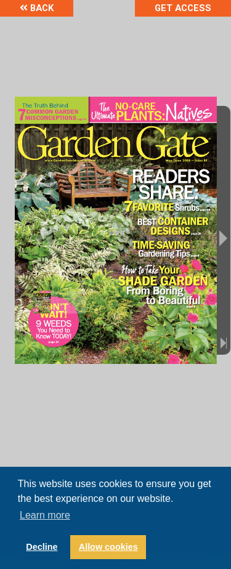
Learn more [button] (45, 515)
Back (37, 8)
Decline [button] (41, 547)
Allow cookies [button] (108, 547)
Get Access (183, 8)
